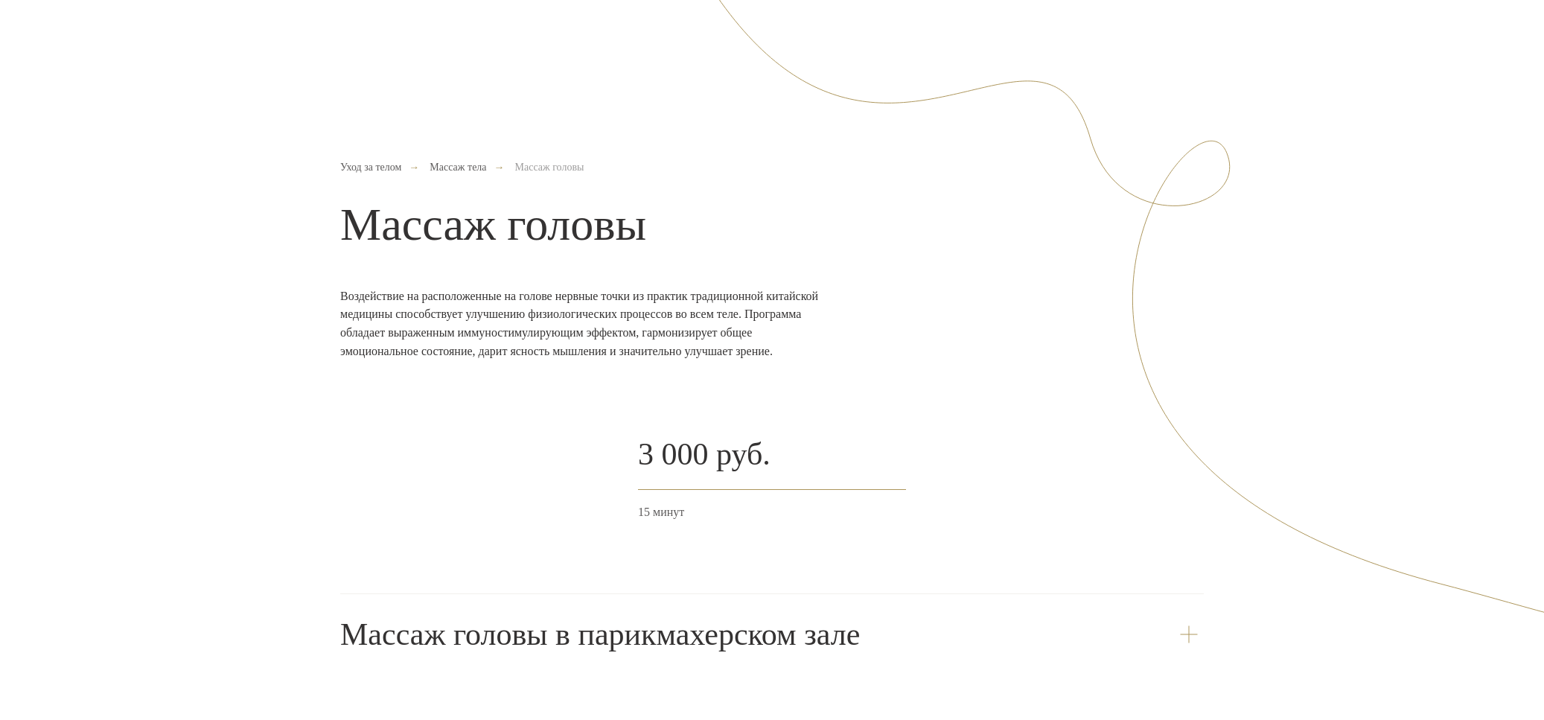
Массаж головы (549, 167)
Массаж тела (458, 167)
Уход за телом (370, 167)
